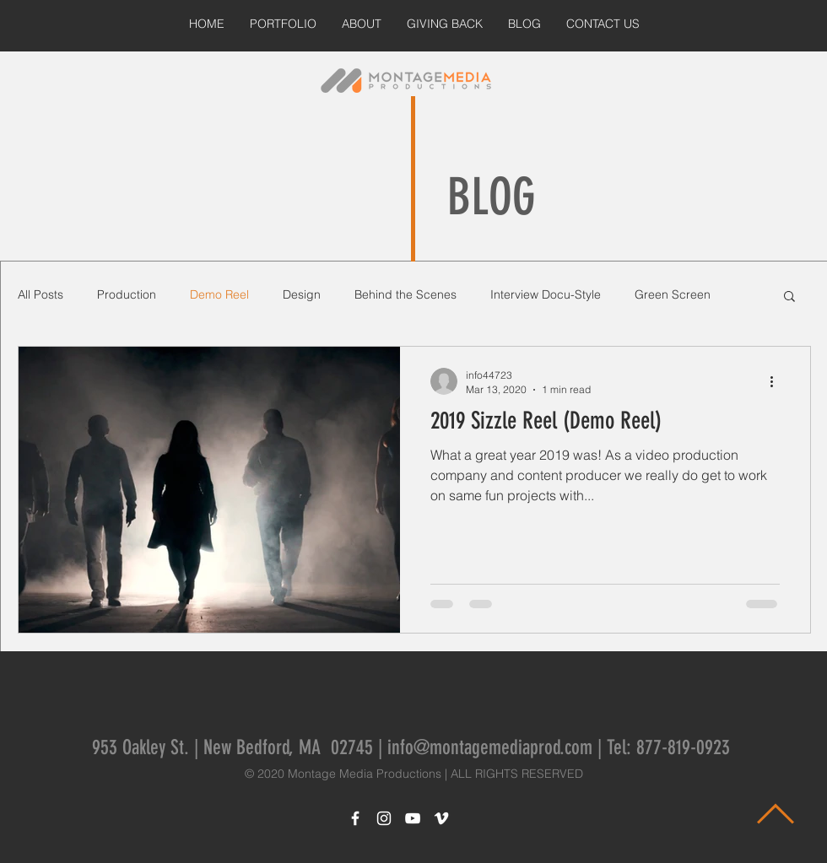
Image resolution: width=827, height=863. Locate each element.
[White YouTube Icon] (412, 818)
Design (302, 294)
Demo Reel (219, 294)
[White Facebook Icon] (355, 818)
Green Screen (673, 294)
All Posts (40, 294)
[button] (789, 297)
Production (126, 294)
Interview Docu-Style (545, 294)
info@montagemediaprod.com (489, 747)
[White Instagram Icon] (384, 818)
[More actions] (777, 381)
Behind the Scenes (405, 294)
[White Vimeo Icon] (441, 818)
